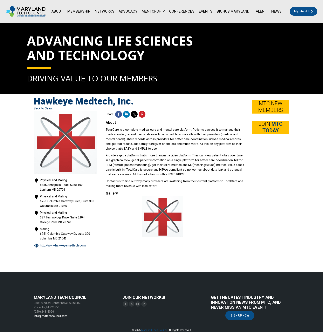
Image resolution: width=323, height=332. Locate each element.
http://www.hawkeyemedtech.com (60, 246)
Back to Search (44, 108)
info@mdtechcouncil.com (50, 316)
